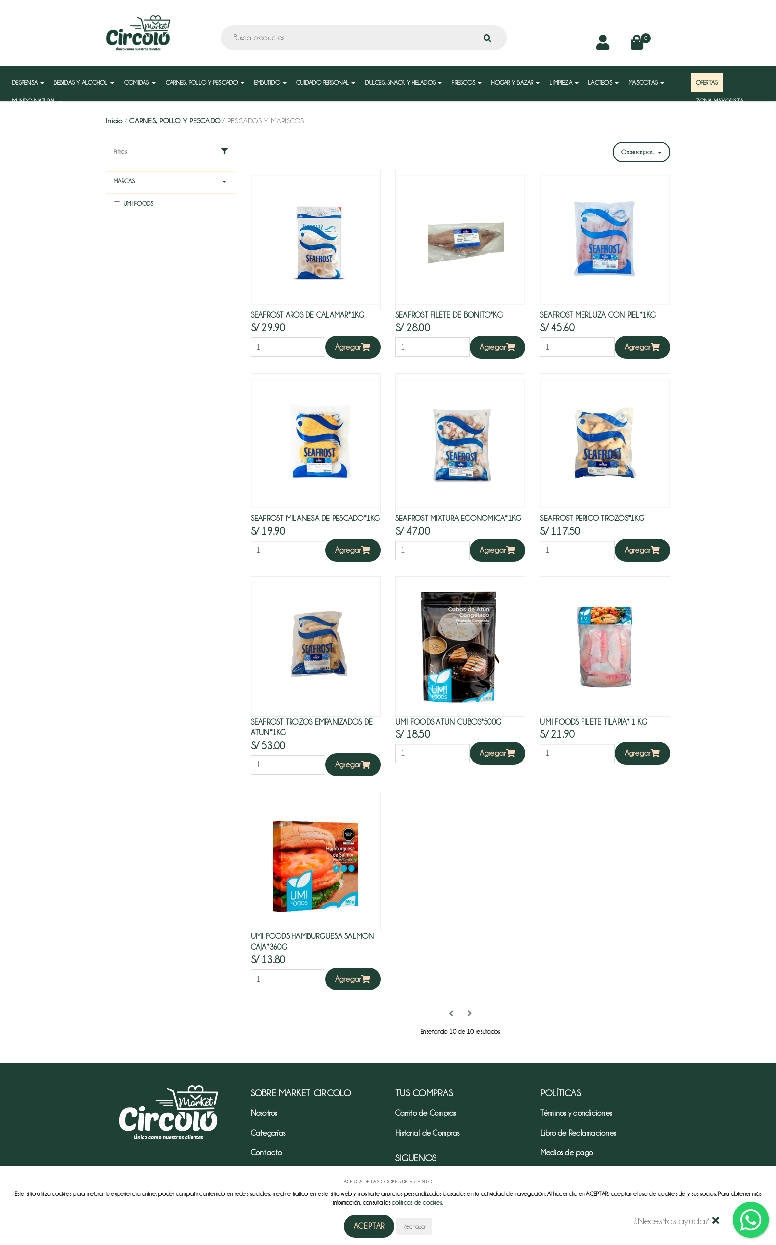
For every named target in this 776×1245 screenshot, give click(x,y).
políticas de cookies (417, 1202)
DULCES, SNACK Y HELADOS (403, 82)
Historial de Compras (427, 1133)
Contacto (266, 1153)
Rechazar (414, 1226)
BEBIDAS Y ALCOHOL (84, 82)
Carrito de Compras (425, 1113)
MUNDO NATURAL (37, 101)
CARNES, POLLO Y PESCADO (205, 82)
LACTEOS (603, 82)
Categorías (268, 1133)
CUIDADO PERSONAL (325, 82)
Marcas (124, 181)
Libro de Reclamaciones (578, 1133)
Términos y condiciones (576, 1113)
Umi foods (133, 204)
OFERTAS (707, 82)
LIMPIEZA (564, 82)
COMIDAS (140, 82)
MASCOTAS (646, 82)
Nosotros (264, 1113)
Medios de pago (566, 1153)
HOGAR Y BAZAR (515, 82)
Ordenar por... (641, 152)
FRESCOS (467, 82)
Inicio (114, 121)
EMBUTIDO (270, 82)
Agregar (353, 347)
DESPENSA (28, 82)
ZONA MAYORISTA (720, 101)
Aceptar (369, 1226)
